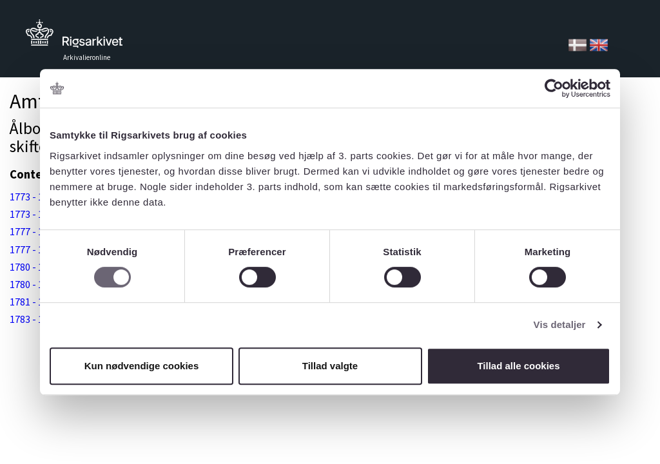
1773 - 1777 (34, 196)
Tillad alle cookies (518, 365)
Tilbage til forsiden (74, 37)
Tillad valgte (330, 365)
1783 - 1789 (34, 319)
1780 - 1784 (34, 266)
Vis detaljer (560, 324)
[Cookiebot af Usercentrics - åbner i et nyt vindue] (554, 88)
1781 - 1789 (34, 301)
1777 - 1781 (34, 231)
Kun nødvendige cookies (141, 365)
